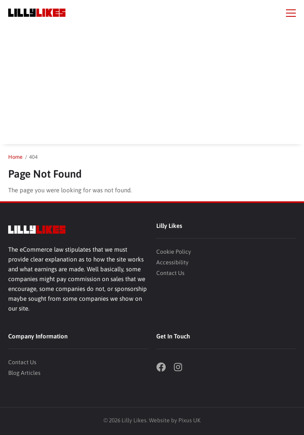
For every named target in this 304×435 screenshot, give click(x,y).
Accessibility (172, 262)
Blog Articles (24, 373)
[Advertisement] (152, 86)
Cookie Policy (173, 251)
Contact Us (170, 273)
